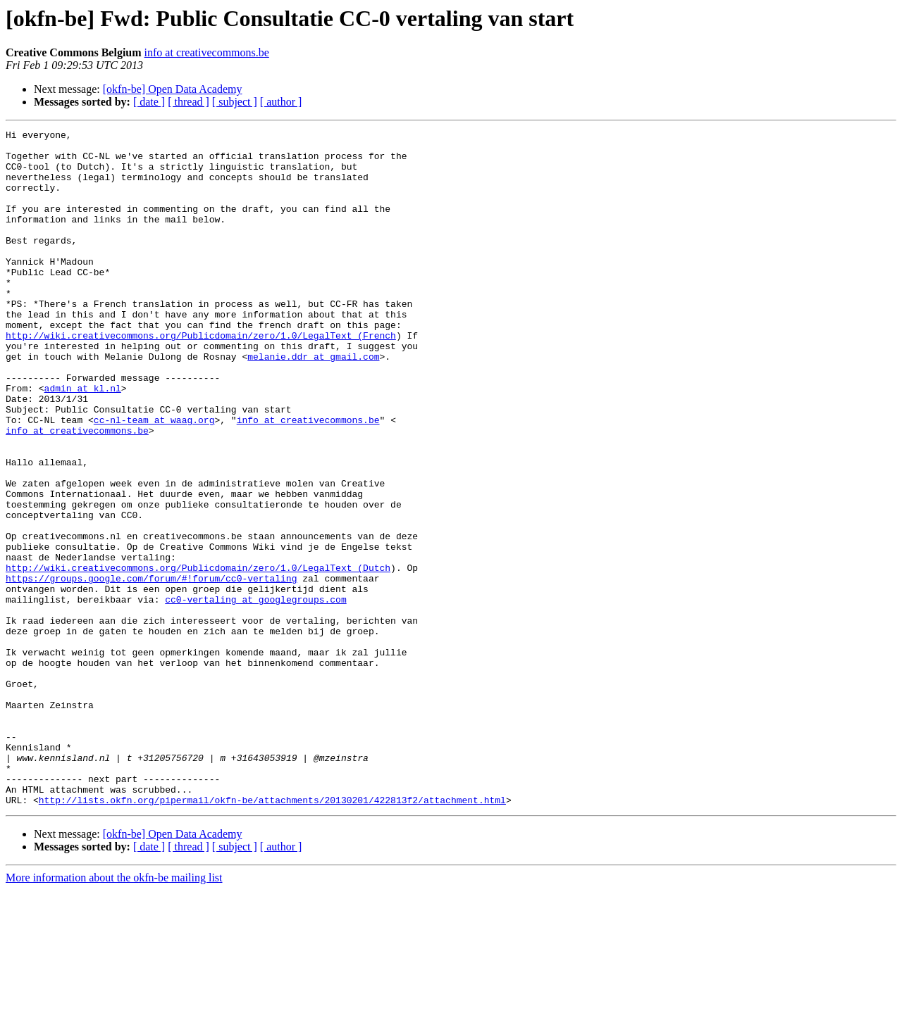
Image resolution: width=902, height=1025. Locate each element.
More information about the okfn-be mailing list (114, 1013)
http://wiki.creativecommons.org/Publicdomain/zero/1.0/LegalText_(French (201, 377)
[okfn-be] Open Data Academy (172, 89)
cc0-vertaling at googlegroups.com (255, 694)
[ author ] (281, 102)
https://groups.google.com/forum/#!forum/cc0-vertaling (151, 668)
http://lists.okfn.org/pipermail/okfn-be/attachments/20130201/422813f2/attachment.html (272, 935)
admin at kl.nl (82, 440)
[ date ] (149, 102)
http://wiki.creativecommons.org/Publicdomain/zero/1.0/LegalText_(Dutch (198, 656)
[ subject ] (234, 102)
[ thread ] (188, 102)
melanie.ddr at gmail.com (313, 402)
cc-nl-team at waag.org (154, 478)
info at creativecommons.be (206, 52)
